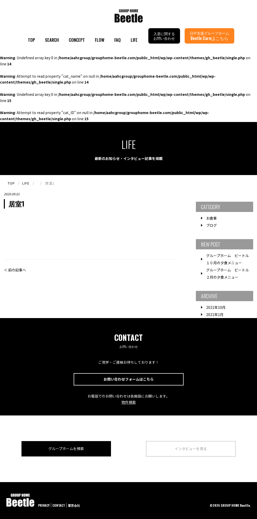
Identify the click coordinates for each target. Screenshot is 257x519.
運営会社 (74, 505)
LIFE (134, 40)
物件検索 (128, 402)
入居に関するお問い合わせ (164, 36)
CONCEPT (77, 40)
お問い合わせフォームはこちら (129, 379)
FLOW (99, 40)
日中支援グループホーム (209, 35)
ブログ (211, 225)
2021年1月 (215, 314)
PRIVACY (44, 505)
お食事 (211, 218)
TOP (31, 40)
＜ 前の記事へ (15, 269)
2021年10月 (216, 307)
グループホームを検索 (66, 448)
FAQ (117, 40)
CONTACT (58, 505)
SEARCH (52, 40)
